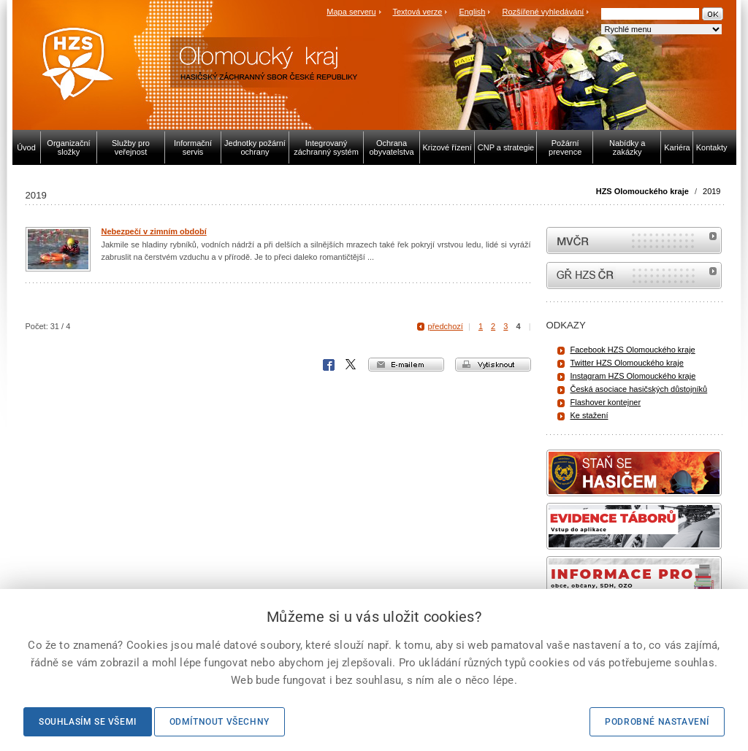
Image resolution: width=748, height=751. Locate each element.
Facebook (329, 365)
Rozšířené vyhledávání (543, 11)
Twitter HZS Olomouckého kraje (627, 362)
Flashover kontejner (605, 402)
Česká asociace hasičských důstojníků (639, 389)
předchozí (445, 326)
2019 (711, 191)
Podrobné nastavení (657, 722)
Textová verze (417, 11)
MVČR (634, 240)
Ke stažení (589, 415)
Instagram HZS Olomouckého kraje (633, 375)
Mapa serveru (351, 11)
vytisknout (493, 364)
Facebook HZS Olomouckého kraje (632, 349)
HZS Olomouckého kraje (642, 191)
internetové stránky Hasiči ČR (634, 275)
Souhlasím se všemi (88, 722)
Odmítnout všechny (219, 722)
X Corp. (351, 365)
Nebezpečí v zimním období (154, 231)
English (472, 11)
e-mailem (406, 364)
